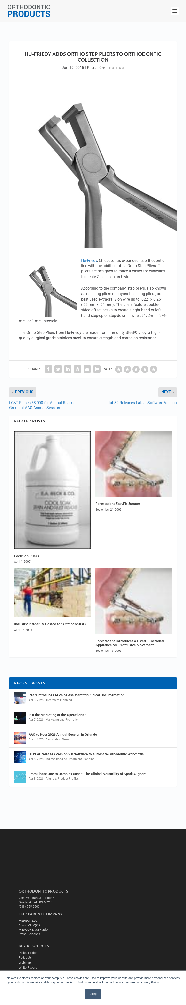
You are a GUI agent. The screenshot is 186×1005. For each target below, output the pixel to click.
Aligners (51, 778)
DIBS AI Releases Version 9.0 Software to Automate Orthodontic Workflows (86, 754)
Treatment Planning (59, 700)
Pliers (91, 67)
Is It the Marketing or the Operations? (57, 715)
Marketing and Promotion (62, 719)
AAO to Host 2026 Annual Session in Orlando (63, 734)
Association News (57, 739)
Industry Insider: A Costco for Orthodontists (50, 624)
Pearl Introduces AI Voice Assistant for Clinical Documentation (76, 695)
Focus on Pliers (26, 556)
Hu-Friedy (89, 260)
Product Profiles (68, 778)
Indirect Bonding (56, 759)
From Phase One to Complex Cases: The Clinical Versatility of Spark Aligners (87, 774)
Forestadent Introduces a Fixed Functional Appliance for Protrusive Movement (129, 643)
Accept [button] (93, 994)
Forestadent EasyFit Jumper (117, 503)
